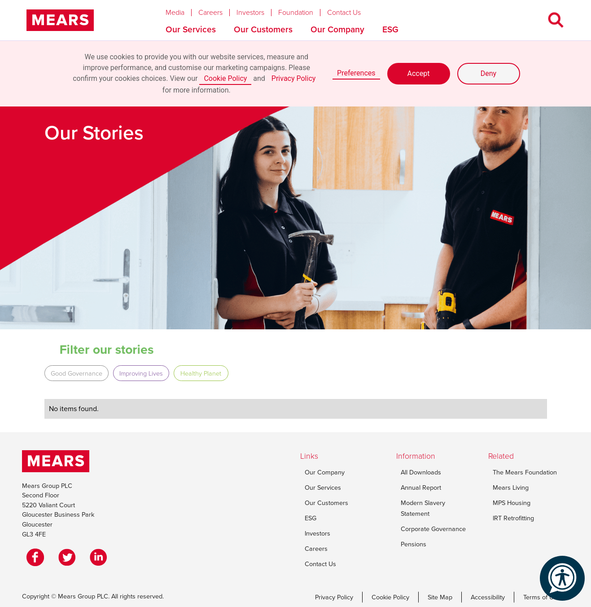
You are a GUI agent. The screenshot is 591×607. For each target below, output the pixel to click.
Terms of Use (541, 597)
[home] (60, 20)
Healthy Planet (200, 373)
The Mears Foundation (525, 472)
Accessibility (488, 597)
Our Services (191, 29)
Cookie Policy (225, 78)
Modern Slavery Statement (423, 508)
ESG (390, 29)
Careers (210, 12)
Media (175, 12)
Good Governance (76, 373)
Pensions (413, 544)
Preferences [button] (356, 73)
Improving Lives (141, 373)
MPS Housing (511, 503)
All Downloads (421, 472)
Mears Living (511, 487)
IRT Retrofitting (513, 518)
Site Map (440, 597)
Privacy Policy (293, 78)
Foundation (295, 12)
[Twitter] (69, 557)
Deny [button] (488, 73)
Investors (250, 12)
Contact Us (344, 12)
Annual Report (421, 487)
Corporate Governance (433, 529)
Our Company (337, 29)
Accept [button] (418, 73)
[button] (182, 10)
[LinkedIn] (100, 557)
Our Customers (263, 29)
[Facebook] (37, 557)
